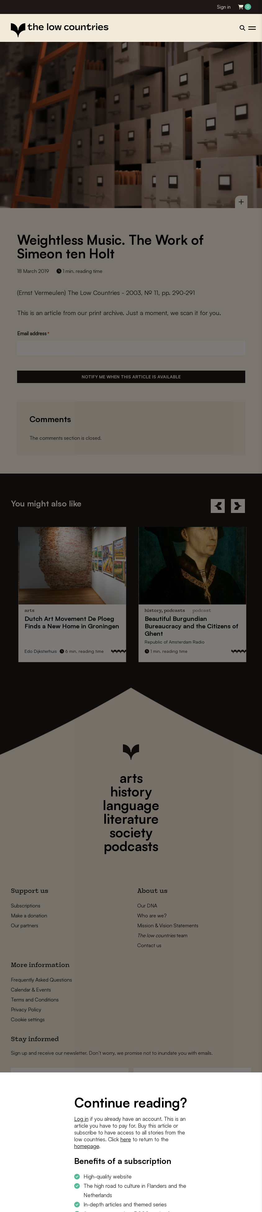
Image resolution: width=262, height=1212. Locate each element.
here (125, 1139)
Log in (81, 1119)
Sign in (224, 7)
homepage (86, 1146)
